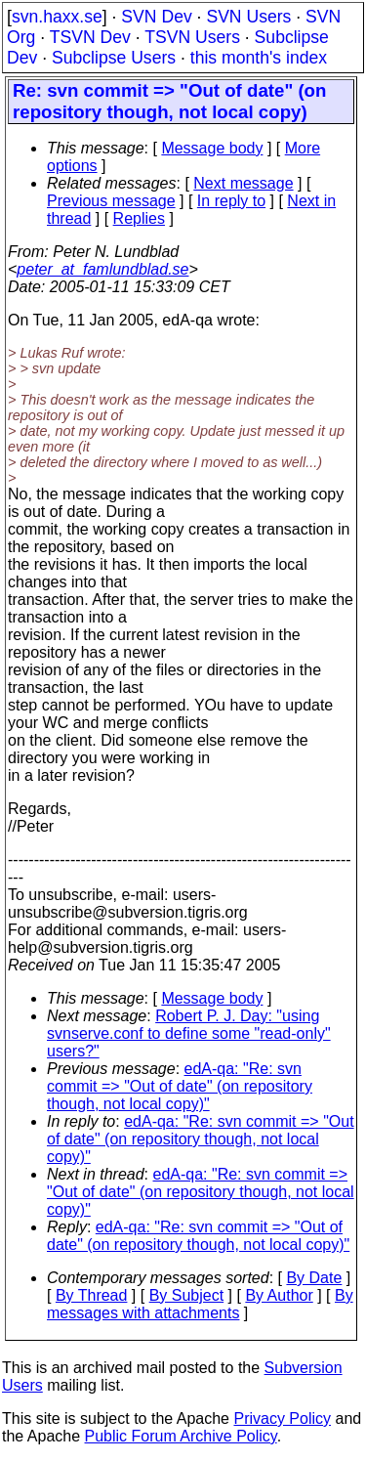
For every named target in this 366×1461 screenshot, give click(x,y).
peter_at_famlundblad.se (102, 269)
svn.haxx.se (57, 16)
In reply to (231, 201)
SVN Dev (156, 16)
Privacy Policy (282, 1418)
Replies (139, 218)
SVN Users (248, 16)
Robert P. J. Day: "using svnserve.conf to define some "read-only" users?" (189, 1033)
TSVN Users (192, 37)
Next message (243, 183)
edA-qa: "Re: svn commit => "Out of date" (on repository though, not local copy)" (179, 1086)
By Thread (92, 1295)
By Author (278, 1295)
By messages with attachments (200, 1304)
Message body (212, 148)
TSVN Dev (90, 37)
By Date (314, 1277)
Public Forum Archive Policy (181, 1436)
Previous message (111, 201)
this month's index (258, 57)
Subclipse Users (114, 57)
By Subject (186, 1295)
